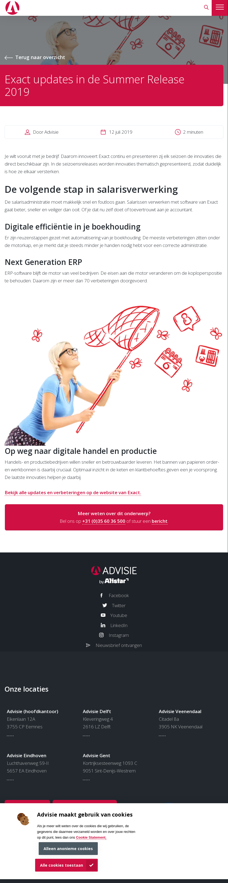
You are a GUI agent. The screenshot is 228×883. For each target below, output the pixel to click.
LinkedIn (118, 625)
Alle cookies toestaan (61, 865)
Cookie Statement (90, 837)
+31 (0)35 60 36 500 (103, 521)
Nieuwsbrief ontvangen (119, 645)
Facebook (119, 595)
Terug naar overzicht (40, 57)
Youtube (118, 615)
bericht (160, 521)
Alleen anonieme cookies (68, 848)
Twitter (119, 605)
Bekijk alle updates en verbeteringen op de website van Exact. (73, 492)
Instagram (119, 635)
